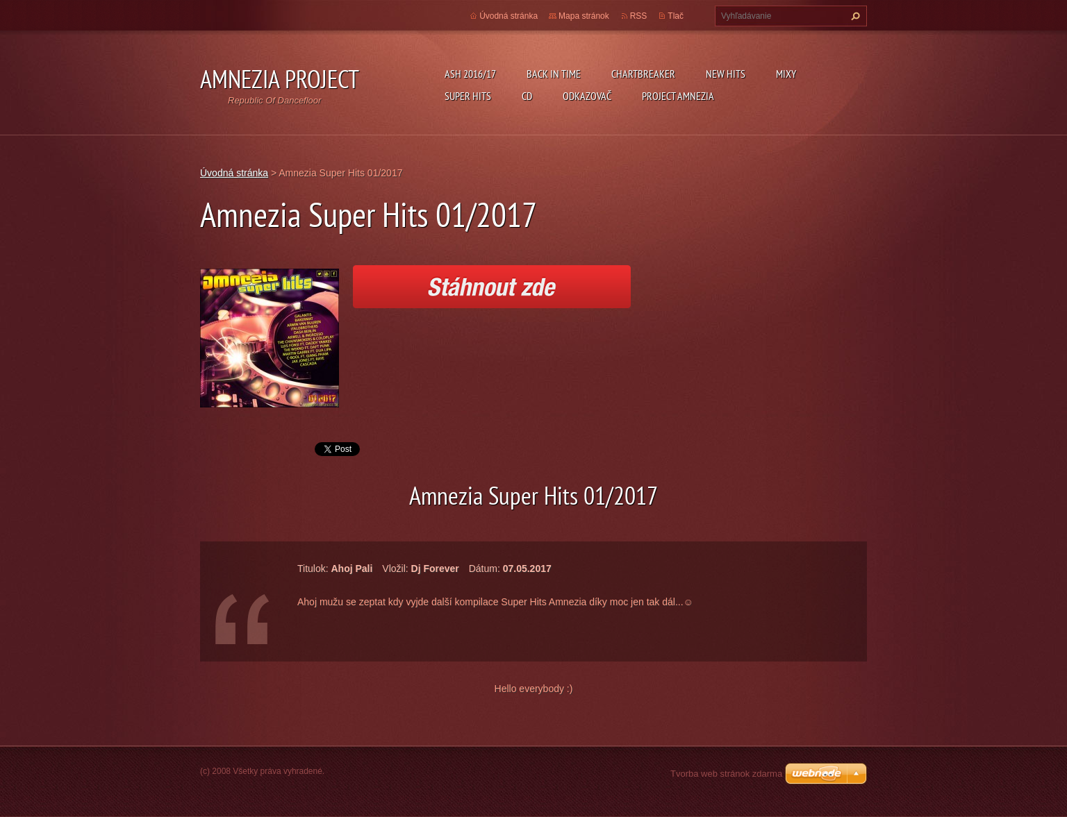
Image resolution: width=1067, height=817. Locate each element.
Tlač (676, 16)
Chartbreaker (643, 74)
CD (527, 96)
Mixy (786, 74)
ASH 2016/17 (470, 74)
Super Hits (468, 96)
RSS (638, 16)
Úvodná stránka (508, 16)
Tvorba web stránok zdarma (726, 773)
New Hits (725, 74)
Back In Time (554, 74)
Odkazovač (587, 96)
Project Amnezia (678, 96)
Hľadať (853, 16)
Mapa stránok (584, 16)
